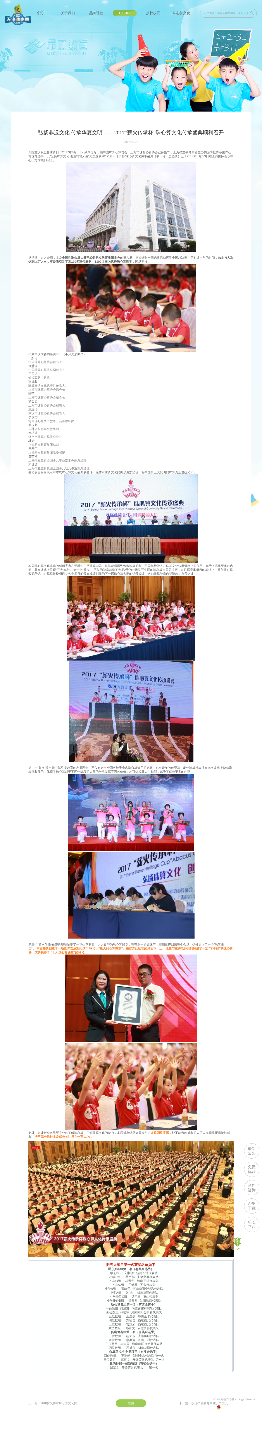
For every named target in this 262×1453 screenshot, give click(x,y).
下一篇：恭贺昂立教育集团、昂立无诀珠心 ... (209, 1403)
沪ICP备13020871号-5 (244, 1403)
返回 (131, 1403)
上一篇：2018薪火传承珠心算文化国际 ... (55, 1403)
